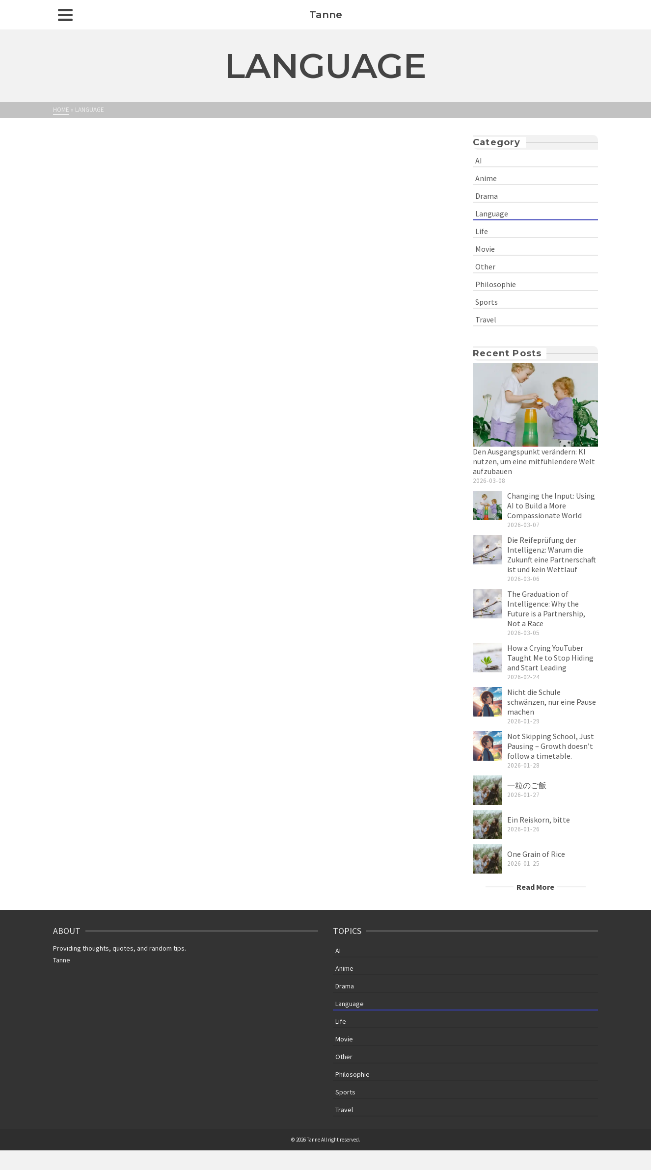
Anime (486, 178)
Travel (485, 319)
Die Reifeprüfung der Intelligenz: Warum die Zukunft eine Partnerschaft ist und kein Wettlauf (551, 554)
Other (485, 266)
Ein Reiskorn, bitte (538, 819)
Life (481, 231)
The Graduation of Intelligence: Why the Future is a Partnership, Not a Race (546, 608)
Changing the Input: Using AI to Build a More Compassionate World (551, 505)
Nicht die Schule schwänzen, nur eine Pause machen (551, 702)
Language (491, 213)
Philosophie (495, 284)
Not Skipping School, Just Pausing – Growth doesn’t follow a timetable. (550, 746)
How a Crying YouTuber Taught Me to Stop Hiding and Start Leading (550, 657)
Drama (486, 196)
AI (478, 160)
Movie (485, 249)
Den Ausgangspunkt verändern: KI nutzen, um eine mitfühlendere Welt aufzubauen (534, 461)
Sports (486, 302)
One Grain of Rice (536, 854)
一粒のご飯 (526, 785)
